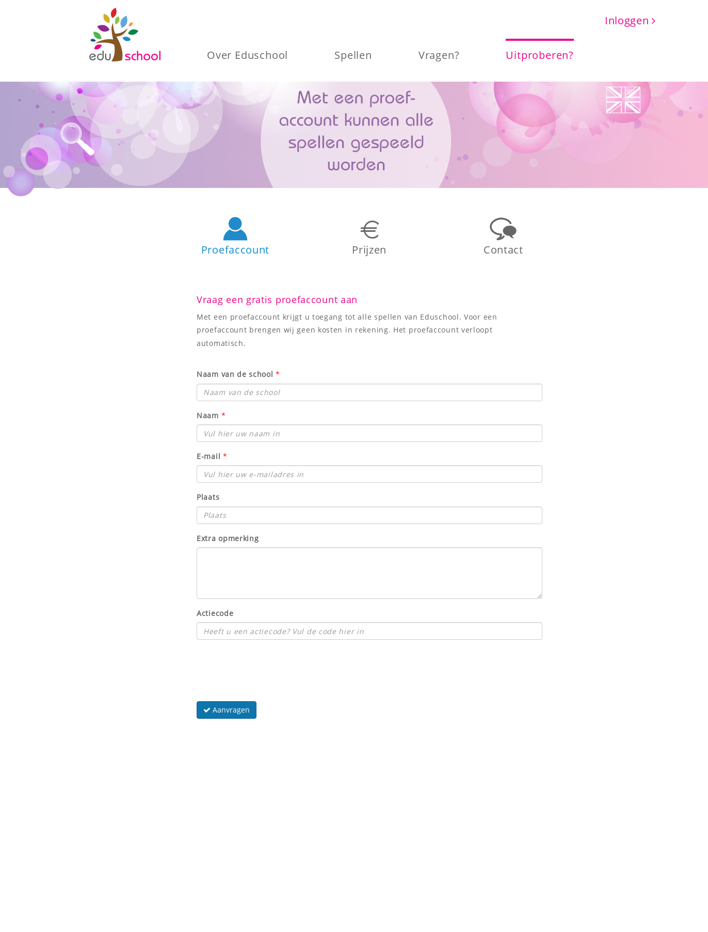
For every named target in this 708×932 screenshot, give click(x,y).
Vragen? (439, 54)
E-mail (208, 456)
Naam (208, 415)
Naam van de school (235, 374)
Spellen (353, 54)
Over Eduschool (247, 54)
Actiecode (215, 613)
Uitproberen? (540, 54)
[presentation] (275, 667)
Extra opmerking (228, 538)
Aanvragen (226, 710)
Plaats (208, 497)
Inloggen (630, 20)
